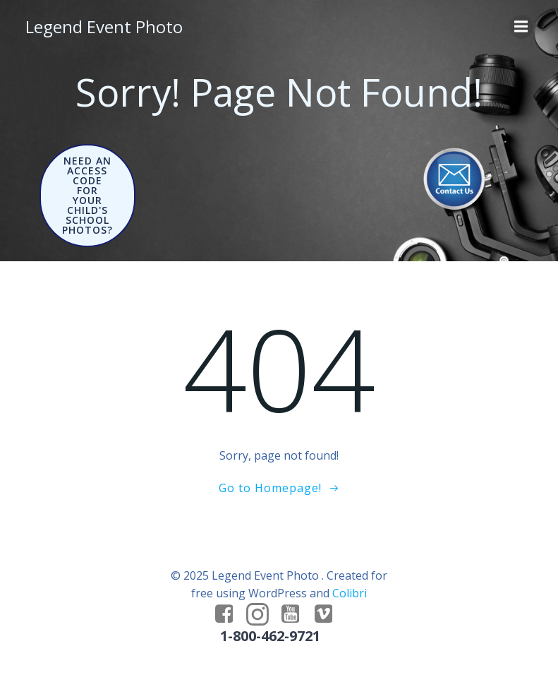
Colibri (349, 593)
